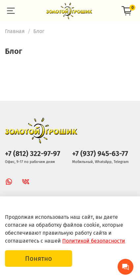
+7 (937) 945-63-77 (100, 154)
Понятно (38, 258)
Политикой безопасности (93, 241)
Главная (15, 31)
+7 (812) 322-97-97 (32, 154)
